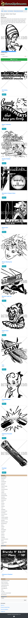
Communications (4, 489)
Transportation (4, 542)
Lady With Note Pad (5, 585)
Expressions (3, 500)
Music (2, 525)
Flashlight (4, 468)
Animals (2, 480)
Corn (3, 365)
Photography (3, 529)
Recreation (3, 531)
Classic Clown (5, 330)
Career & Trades (4, 486)
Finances (3, 506)
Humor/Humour (4, 514)
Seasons (2, 534)
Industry (2, 515)
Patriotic (2, 526)
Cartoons (3, 487)
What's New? (3, 545)
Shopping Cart (4, 596)
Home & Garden (4, 511)
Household (3, 512)
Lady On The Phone (4, 583)
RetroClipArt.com (17, 614)
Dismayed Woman (6, 399)
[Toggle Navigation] (2, 1)
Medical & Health (4, 521)
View (4, 94)
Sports (2, 540)
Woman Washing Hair (7, 262)
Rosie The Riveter (4, 582)
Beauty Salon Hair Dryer (18, 11)
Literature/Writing (4, 518)
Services (2, 535)
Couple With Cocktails (5, 580)
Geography (3, 509)
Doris (2, 589)
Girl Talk (2, 591)
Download (3, 54)
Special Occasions (4, 539)
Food (2, 507)
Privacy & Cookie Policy (5, 607)
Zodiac (2, 543)
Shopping (3, 537)
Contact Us (3, 611)
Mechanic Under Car (6, 296)
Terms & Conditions (4, 609)
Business (3, 484)
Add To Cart (13, 59)
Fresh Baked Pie (4, 588)
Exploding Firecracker (7, 433)
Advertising (3, 478)
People (2, 528)
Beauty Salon (5, 227)
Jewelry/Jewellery (4, 517)
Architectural (3, 481)
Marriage (3, 520)
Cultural (2, 492)
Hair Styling (4, 90)
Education (3, 497)
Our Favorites (10, 11)
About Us (2, 605)
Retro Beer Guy (4, 586)
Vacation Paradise (6, 158)
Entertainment (4, 498)
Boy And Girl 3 (4, 594)
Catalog (5, 11)
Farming (2, 503)
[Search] (13, 9)
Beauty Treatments (6, 124)
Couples (2, 490)
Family (2, 501)
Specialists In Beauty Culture (8, 193)
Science (2, 532)
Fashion (2, 504)
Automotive (3, 483)
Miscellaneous (4, 523)
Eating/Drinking (4, 495)
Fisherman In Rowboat (7, 574)
